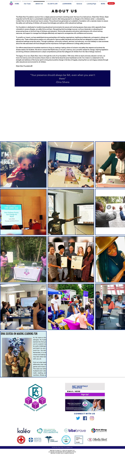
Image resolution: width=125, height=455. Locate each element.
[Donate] (111, 3)
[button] (67, 3)
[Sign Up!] (85, 394)
